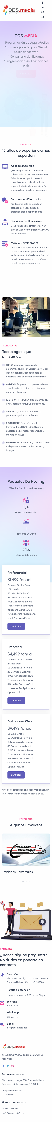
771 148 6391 (12, 1017)
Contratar (16, 626)
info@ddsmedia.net (17, 1027)
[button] (23, 881)
